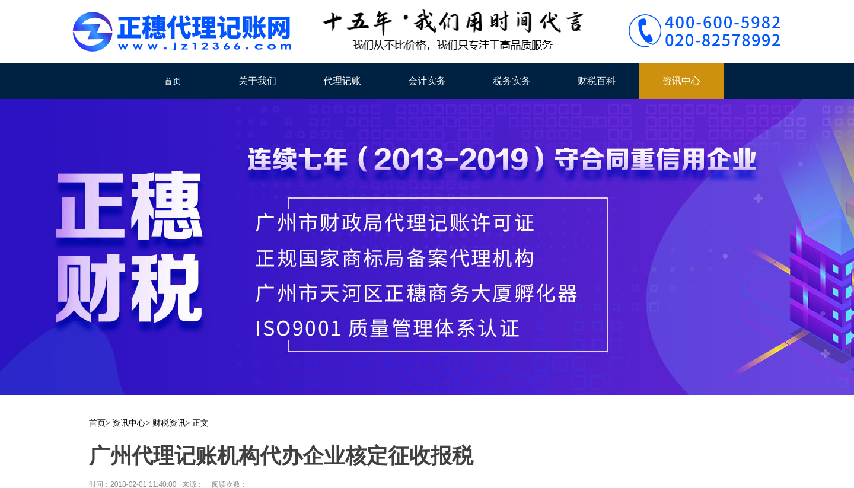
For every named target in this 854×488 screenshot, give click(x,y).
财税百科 (597, 81)
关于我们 (257, 81)
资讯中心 (681, 81)
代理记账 (342, 81)
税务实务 (512, 81)
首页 (172, 81)
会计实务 (427, 81)
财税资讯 (169, 423)
